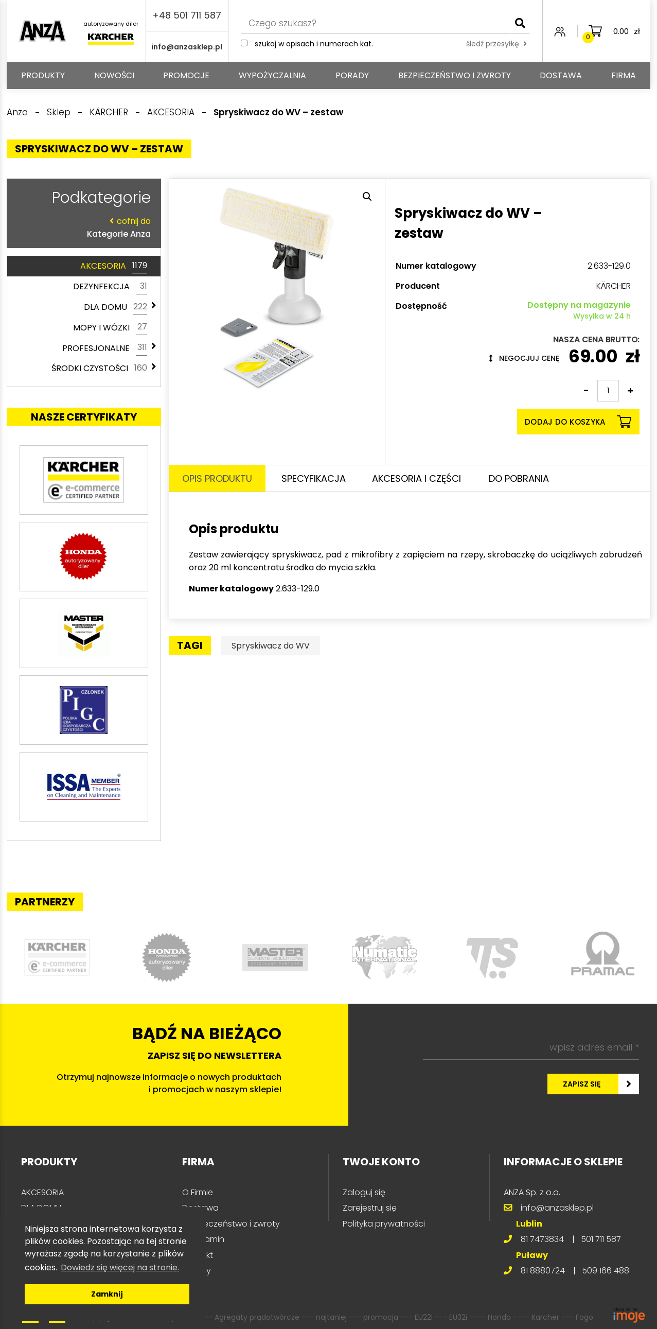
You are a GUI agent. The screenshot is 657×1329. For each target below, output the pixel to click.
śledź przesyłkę (496, 44)
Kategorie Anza (81, 227)
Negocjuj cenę (524, 358)
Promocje (186, 75)
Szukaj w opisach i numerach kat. (314, 44)
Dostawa (561, 75)
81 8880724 (543, 1270)
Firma (623, 75)
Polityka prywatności (384, 1224)
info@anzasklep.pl (186, 47)
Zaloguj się (364, 1192)
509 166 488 (605, 1270)
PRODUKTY (43, 75)
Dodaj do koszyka (578, 421)
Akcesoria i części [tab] (416, 478)
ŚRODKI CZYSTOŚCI (99, 368)
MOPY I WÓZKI (110, 327)
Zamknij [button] (107, 1294)
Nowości (114, 75)
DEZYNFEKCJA (110, 286)
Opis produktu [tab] (217, 478)
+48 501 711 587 (186, 15)
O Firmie (197, 1192)
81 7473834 (542, 1239)
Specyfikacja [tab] (313, 478)
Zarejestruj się (370, 1208)
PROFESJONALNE (104, 348)
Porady (352, 75)
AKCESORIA (113, 266)
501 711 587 (601, 1239)
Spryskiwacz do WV (271, 646)
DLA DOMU (115, 307)
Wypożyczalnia (272, 75)
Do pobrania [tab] (519, 478)
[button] (367, 196)
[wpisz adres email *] (531, 1047)
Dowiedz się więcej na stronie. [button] (120, 1267)
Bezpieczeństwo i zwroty (454, 75)
